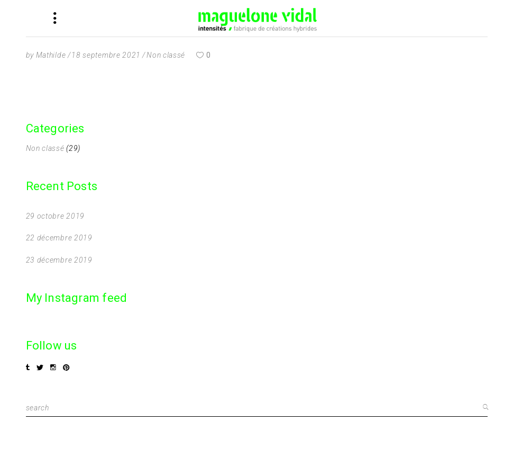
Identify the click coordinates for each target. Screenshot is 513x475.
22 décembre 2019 (59, 238)
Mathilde (51, 55)
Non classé (165, 55)
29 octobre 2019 (55, 216)
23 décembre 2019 (59, 260)
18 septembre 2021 (106, 55)
